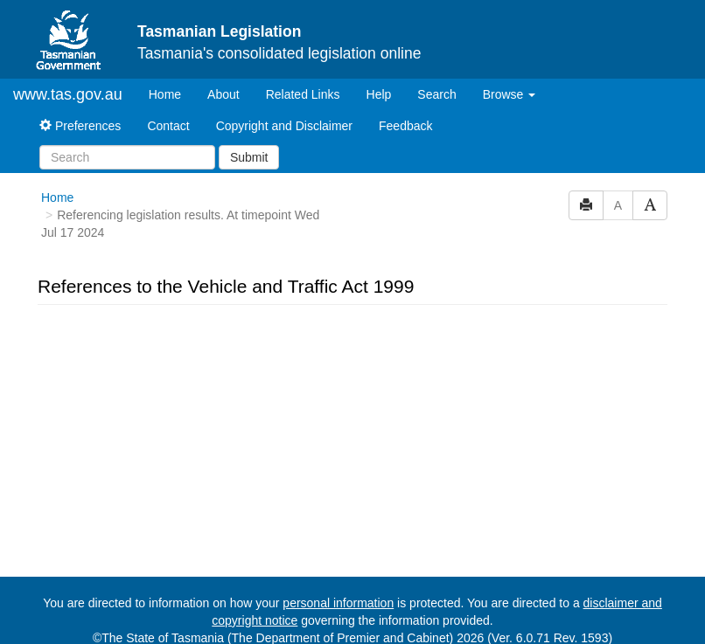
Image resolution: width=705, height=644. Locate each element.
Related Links (303, 94)
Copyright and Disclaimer (284, 126)
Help (379, 94)
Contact (168, 126)
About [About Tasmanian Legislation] (223, 94)
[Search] (127, 157)
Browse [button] (509, 94)
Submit (249, 157)
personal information (338, 603)
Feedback (405, 126)
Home (171, 93)
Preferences (80, 126)
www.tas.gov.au (67, 94)
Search (436, 94)
